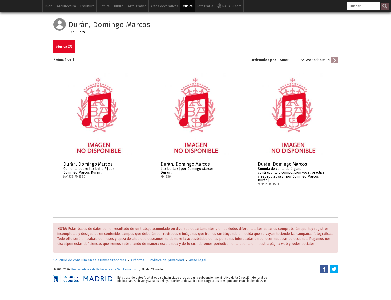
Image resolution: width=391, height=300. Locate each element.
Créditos (137, 260)
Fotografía (205, 6)
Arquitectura (66, 6)
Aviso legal (197, 260)
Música (187, 6)
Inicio (49, 6)
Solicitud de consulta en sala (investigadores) (89, 260)
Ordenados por (263, 60)
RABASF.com (229, 5)
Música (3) (64, 46)
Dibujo (119, 6)
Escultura (87, 6)
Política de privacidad (167, 260)
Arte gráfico (137, 6)
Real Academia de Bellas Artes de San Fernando (103, 269)
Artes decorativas (164, 6)
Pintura (104, 6)
